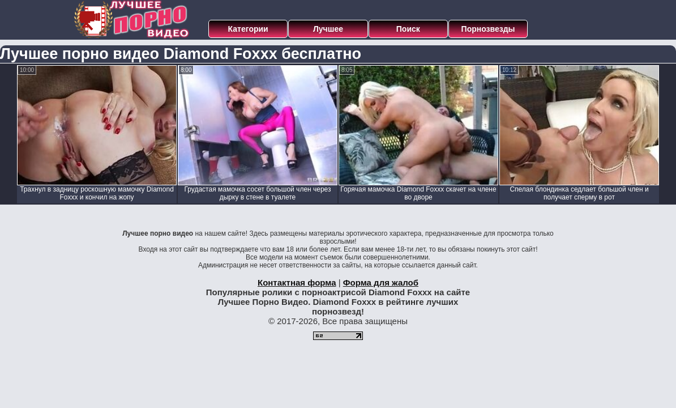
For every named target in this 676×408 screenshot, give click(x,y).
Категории (248, 28)
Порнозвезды (488, 28)
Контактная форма (297, 282)
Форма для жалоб (380, 282)
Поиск (408, 28)
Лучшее (328, 28)
